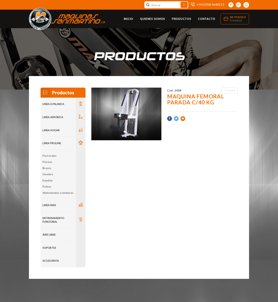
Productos (181, 18)
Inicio (128, 18)
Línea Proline (51, 143)
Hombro (47, 174)
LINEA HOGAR (51, 130)
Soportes (49, 247)
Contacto (206, 18)
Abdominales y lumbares (58, 192)
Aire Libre (49, 234)
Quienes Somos (152, 18)
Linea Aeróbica (52, 117)
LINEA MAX (49, 205)
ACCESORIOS (50, 260)
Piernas (47, 161)
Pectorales (49, 155)
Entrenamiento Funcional (53, 220)
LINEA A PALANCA (53, 104)
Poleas (46, 186)
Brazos (46, 168)
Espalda (47, 180)
